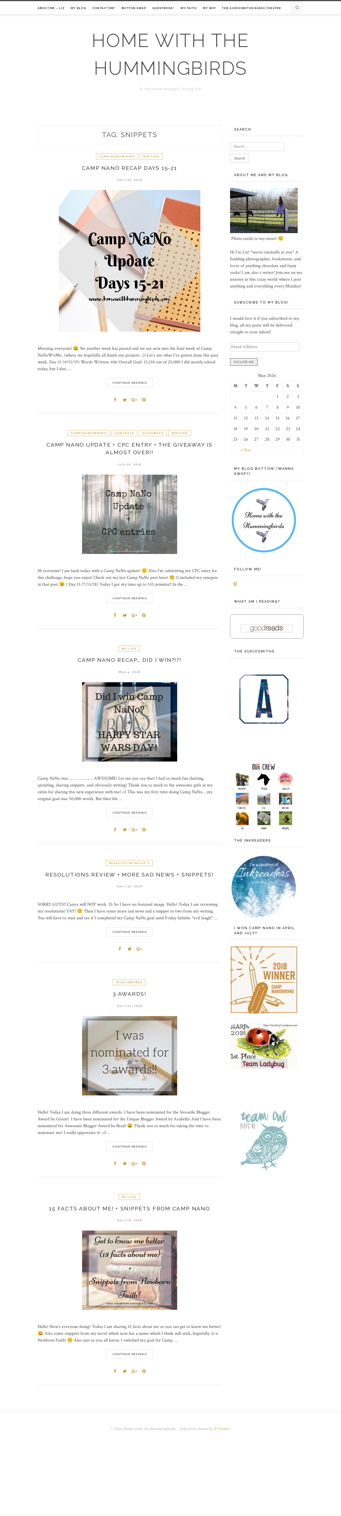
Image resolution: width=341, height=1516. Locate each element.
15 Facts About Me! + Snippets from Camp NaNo (130, 1213)
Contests (124, 434)
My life (129, 650)
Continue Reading (129, 383)
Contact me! (103, 8)
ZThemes (222, 1434)
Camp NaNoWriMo (117, 156)
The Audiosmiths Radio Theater (251, 8)
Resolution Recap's (129, 865)
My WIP (209, 8)
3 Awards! (129, 997)
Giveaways (153, 434)
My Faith (189, 8)
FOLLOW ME (244, 362)
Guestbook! (163, 8)
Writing (151, 156)
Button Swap (134, 8)
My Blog (78, 8)
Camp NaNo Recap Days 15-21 (130, 168)
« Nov (246, 450)
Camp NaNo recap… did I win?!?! (129, 662)
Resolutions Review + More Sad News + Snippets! (129, 877)
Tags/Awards (129, 986)
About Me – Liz (51, 8)
